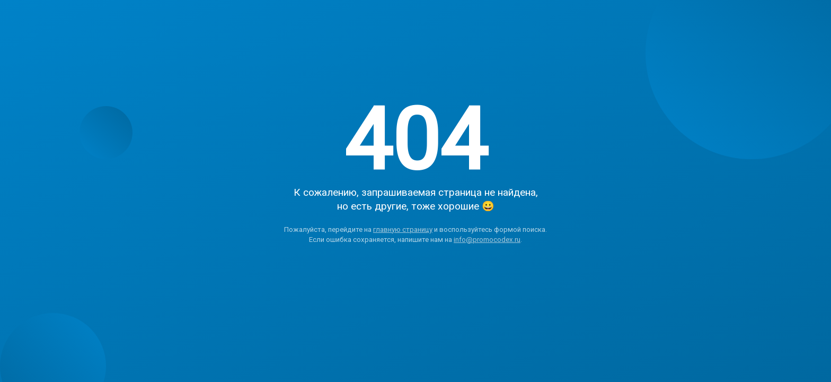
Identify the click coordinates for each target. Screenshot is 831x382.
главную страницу (402, 229)
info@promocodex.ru (487, 240)
